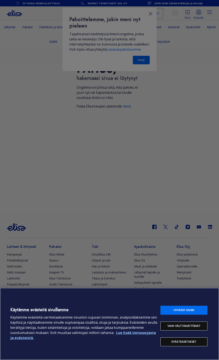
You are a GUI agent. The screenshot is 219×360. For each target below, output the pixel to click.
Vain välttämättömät (183, 326)
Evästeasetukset (184, 342)
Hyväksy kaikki (184, 310)
